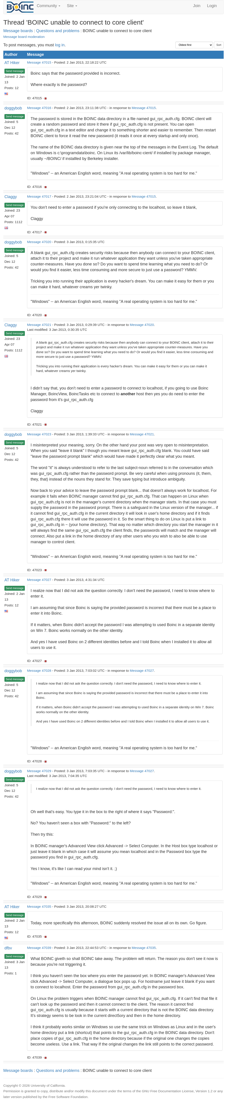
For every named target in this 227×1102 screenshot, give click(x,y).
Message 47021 (39, 325)
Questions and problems (57, 31)
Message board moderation (24, 37)
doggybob (13, 108)
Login (212, 6)
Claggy (10, 197)
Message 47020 (39, 242)
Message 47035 (39, 906)
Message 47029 (39, 771)
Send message (14, 71)
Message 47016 (39, 108)
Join (196, 6)
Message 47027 (39, 580)
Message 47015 (39, 62)
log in (60, 45)
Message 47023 (39, 434)
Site (72, 6)
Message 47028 (39, 670)
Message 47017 (39, 196)
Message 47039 (39, 948)
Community (48, 6)
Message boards (18, 31)
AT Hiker (12, 62)
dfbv (8, 948)
